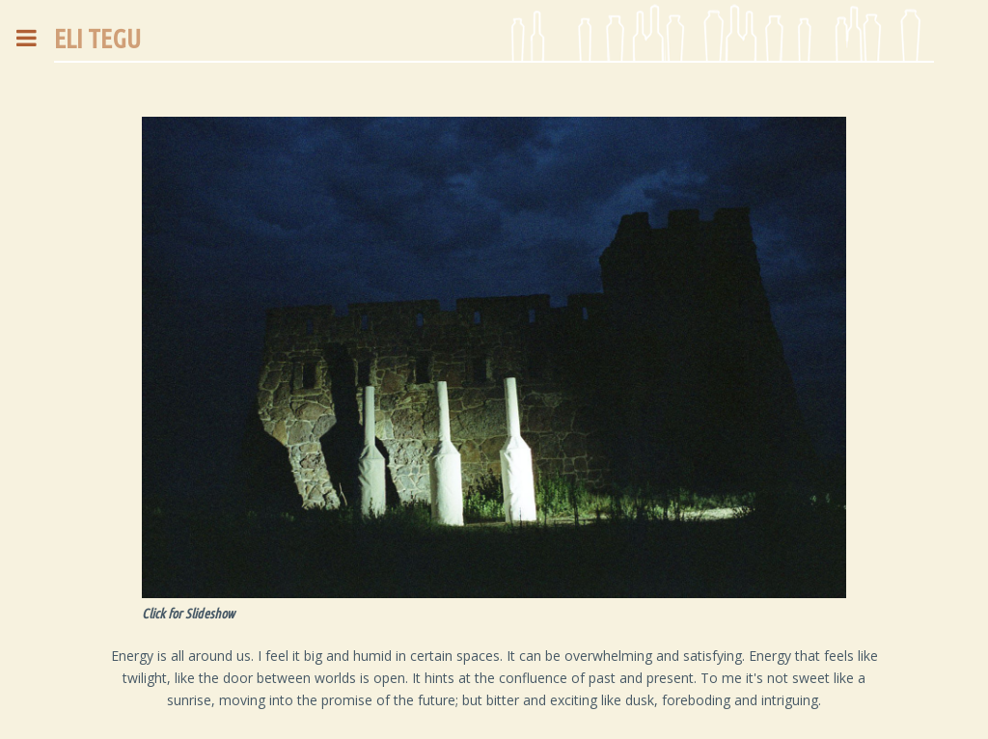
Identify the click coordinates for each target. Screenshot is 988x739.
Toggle (36, 38)
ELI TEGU (97, 38)
